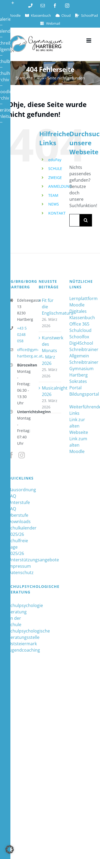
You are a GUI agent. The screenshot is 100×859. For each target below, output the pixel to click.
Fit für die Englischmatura (50, 306)
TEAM (53, 195)
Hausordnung (19, 490)
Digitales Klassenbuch (80, 314)
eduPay (54, 159)
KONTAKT (57, 213)
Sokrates (78, 381)
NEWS (53, 204)
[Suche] (85, 220)
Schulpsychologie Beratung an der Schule (19, 614)
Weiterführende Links (80, 410)
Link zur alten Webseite (78, 426)
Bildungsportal (80, 394)
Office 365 (79, 324)
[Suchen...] (74, 220)
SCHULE (55, 168)
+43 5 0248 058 (22, 334)
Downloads (19, 521)
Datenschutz (19, 572)
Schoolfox (79, 337)
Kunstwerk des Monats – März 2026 (50, 350)
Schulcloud (80, 330)
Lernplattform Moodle (80, 302)
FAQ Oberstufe (18, 512)
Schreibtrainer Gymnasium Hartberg (80, 368)
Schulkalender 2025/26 (19, 531)
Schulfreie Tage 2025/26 (18, 547)
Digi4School (80, 343)
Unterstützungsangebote (19, 560)
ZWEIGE (55, 177)
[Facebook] (11, 455)
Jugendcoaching (19, 650)
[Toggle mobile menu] (89, 40)
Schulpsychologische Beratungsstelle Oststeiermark (19, 637)
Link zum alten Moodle (78, 445)
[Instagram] (21, 455)
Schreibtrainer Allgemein (80, 353)
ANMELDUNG (60, 186)
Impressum (19, 566)
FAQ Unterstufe (19, 499)
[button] (9, 849)
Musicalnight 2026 (50, 391)
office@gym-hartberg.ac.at (24, 352)
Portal (75, 388)
